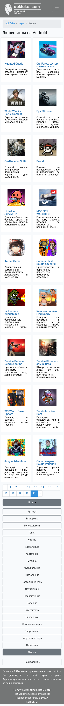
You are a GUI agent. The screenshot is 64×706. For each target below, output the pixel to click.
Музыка (32, 561)
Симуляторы (32, 610)
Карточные (32, 553)
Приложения (32, 662)
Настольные (32, 575)
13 (35, 487)
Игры (32, 502)
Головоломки (32, 525)
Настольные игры (32, 582)
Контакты (32, 701)
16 (56, 487)
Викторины (32, 518)
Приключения (32, 596)
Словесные (31, 617)
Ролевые (32, 603)
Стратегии (32, 645)
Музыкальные (32, 568)
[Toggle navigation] (56, 9)
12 (28, 487)
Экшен (32, 652)
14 (42, 487)
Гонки (32, 532)
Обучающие (32, 589)
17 (6, 493)
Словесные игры (32, 624)
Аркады (32, 511)
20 (27, 493)
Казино (32, 539)
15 (49, 487)
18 (13, 493)
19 (20, 493)
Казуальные (32, 546)
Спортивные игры (32, 638)
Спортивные (32, 631)
